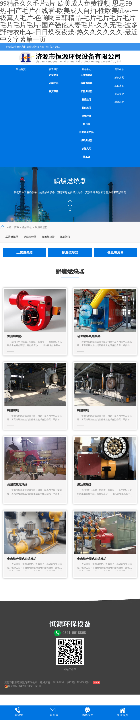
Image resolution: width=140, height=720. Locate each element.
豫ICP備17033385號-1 (78, 682)
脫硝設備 (86, 107)
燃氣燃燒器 (86, 140)
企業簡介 (53, 75)
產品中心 (86, 69)
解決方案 (119, 77)
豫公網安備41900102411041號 (22, 686)
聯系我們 (119, 102)
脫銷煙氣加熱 (86, 132)
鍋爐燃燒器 (86, 83)
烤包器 (86, 124)
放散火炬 (86, 148)
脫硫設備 (86, 99)
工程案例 (119, 85)
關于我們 (53, 69)
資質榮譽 (53, 91)
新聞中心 (119, 69)
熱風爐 (86, 156)
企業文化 (53, 83)
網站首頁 (21, 69)
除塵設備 (86, 116)
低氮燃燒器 (86, 91)
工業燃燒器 (86, 75)
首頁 (16, 227)
